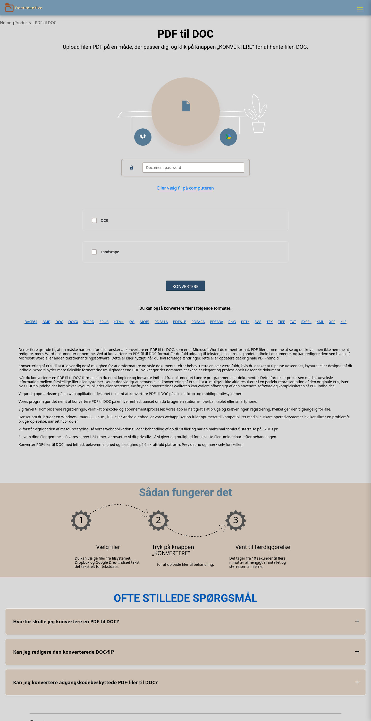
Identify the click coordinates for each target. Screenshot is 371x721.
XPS (332, 322)
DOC (59, 322)
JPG (131, 322)
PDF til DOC (45, 23)
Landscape (110, 252)
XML (320, 322)
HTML (119, 322)
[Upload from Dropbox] (142, 137)
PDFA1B (179, 322)
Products (22, 23)
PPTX (245, 322)
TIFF (281, 322)
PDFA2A (198, 322)
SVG (258, 322)
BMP (46, 322)
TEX (270, 322)
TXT (293, 322)
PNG (232, 322)
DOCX (73, 322)
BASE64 (30, 322)
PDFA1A (161, 322)
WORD (88, 322)
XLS (344, 322)
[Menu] (360, 9)
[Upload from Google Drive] (228, 137)
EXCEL (306, 322)
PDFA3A (216, 322)
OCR (104, 220)
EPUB (104, 322)
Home (5, 23)
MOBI (144, 322)
